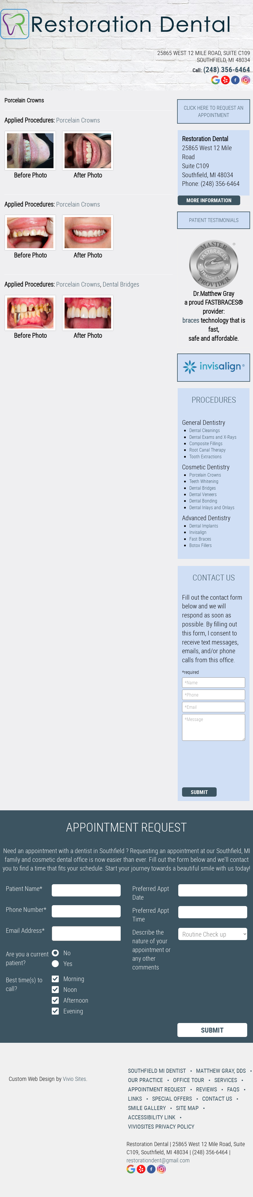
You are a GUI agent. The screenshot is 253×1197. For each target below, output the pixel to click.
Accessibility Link (151, 1117)
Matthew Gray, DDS (221, 1071)
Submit (199, 791)
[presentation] (206, 763)
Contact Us (217, 1098)
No (67, 953)
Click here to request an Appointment (213, 111)
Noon (70, 989)
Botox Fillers (200, 545)
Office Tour (188, 1080)
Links (135, 1098)
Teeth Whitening (203, 481)
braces (190, 320)
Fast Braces (200, 539)
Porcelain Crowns (78, 120)
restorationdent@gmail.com (158, 1160)
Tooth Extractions (205, 456)
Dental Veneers (203, 494)
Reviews (206, 1089)
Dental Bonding (203, 501)
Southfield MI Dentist (157, 1071)
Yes (67, 963)
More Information (208, 200)
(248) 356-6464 (226, 69)
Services (225, 1080)
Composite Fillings (205, 443)
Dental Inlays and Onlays (211, 507)
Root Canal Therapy (207, 450)
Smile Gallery (147, 1108)
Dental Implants (203, 526)
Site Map (187, 1108)
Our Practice (145, 1080)
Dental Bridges (121, 284)
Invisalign (197, 532)
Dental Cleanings (204, 430)
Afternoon (75, 1000)
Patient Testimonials (213, 219)
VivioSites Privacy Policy (161, 1126)
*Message (213, 727)
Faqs (233, 1089)
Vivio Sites (74, 1079)
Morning (73, 978)
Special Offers (172, 1098)
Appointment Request (157, 1089)
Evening (73, 1011)
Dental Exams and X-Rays (212, 437)
